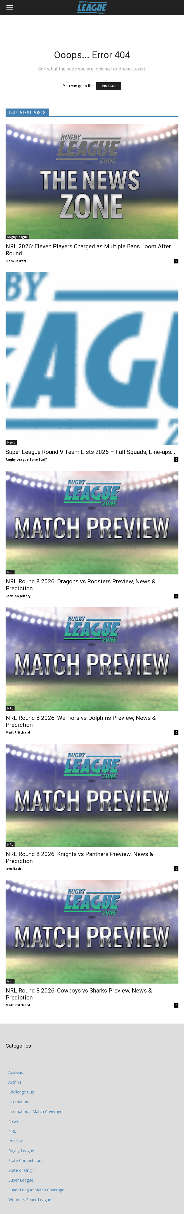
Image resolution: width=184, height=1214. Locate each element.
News (11, 442)
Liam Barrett (16, 261)
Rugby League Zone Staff (26, 459)
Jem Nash (13, 868)
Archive (15, 1082)
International (19, 1101)
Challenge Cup (21, 1092)
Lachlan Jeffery (18, 596)
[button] (9, 7)
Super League (20, 1180)
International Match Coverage (35, 1111)
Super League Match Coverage (36, 1189)
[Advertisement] (92, 25)
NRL (10, 572)
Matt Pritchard (18, 732)
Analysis (15, 1072)
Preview (15, 1141)
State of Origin (21, 1170)
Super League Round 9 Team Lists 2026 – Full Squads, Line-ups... (90, 452)
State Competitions (25, 1160)
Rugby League (17, 237)
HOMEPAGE (108, 86)
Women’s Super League (29, 1199)
